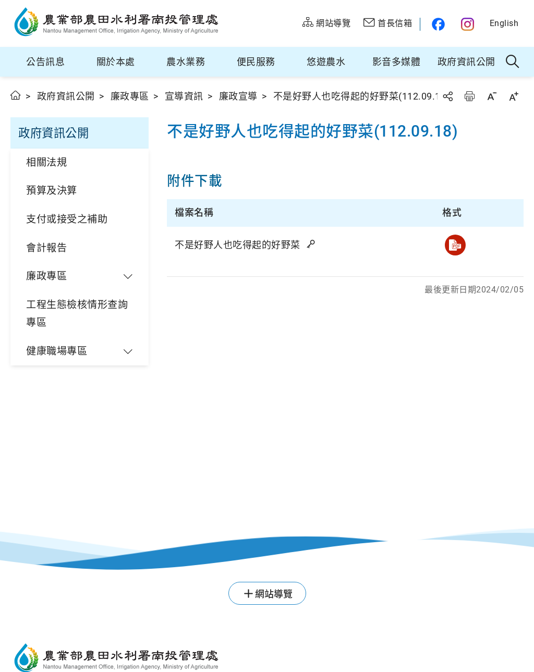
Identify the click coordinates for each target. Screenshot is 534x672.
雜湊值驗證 (312, 244)
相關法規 (46, 162)
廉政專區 (130, 96)
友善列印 (469, 96)
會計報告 (46, 248)
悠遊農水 (326, 61)
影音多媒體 (396, 61)
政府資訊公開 (466, 61)
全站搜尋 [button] (513, 62)
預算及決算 (51, 191)
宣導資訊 (184, 96)
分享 (447, 96)
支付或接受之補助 (66, 219)
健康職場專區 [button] (56, 351)
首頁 (15, 95)
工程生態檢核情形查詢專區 (77, 314)
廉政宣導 (238, 96)
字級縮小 (492, 96)
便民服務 (256, 61)
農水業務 (185, 61)
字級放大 (514, 96)
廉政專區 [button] (46, 276)
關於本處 (115, 61)
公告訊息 (45, 61)
